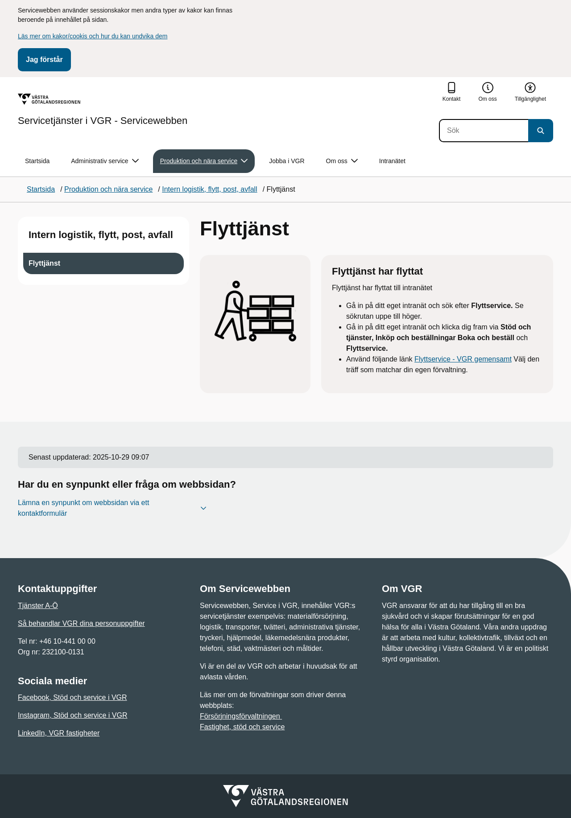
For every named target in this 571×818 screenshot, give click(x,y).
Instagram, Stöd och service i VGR (72, 715)
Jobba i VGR (286, 160)
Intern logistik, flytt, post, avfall (101, 234)
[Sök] (483, 130)
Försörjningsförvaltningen (241, 716)
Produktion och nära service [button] (204, 161)
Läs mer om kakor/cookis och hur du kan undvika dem (92, 36)
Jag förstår (44, 59)
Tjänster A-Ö (38, 605)
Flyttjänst (44, 263)
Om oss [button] (342, 161)
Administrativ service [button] (104, 161)
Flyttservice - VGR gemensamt (463, 359)
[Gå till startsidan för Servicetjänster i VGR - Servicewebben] (102, 109)
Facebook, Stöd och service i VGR (72, 697)
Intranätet (392, 160)
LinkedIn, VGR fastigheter (58, 733)
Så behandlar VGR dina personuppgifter (81, 623)
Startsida (37, 160)
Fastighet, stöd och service (242, 727)
